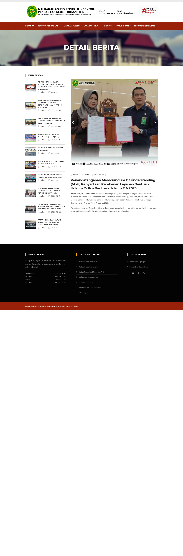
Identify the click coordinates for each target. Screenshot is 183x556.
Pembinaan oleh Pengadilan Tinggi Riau (50, 149)
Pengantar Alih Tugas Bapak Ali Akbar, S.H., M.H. (51, 162)
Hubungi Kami (123, 26)
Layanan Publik (72, 26)
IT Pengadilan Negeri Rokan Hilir (67, 307)
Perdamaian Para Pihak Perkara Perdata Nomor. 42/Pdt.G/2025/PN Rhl (49, 190)
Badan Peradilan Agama (88, 267)
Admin (43, 92)
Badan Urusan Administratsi (90, 287)
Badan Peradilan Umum (88, 261)
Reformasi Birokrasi (145, 26)
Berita (108, 26)
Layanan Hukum (92, 26)
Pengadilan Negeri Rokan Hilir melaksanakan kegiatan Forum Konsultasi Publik (51, 206)
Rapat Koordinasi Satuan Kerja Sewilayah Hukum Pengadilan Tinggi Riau (49, 222)
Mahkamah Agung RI (137, 261)
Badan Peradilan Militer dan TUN (92, 272)
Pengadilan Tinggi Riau (138, 267)
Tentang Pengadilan (49, 26)
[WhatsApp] (143, 273)
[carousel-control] (73, 122)
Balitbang (82, 292)
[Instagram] (138, 273)
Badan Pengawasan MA (88, 277)
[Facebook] (128, 273)
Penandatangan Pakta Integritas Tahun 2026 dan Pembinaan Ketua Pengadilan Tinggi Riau (51, 85)
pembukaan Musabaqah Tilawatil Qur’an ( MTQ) (48, 135)
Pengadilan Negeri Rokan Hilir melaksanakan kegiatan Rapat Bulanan (51, 120)
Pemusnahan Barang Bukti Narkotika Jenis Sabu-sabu (50, 176)
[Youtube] (133, 273)
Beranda (29, 26)
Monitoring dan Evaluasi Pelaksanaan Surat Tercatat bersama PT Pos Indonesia (50, 103)
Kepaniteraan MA (86, 282)
